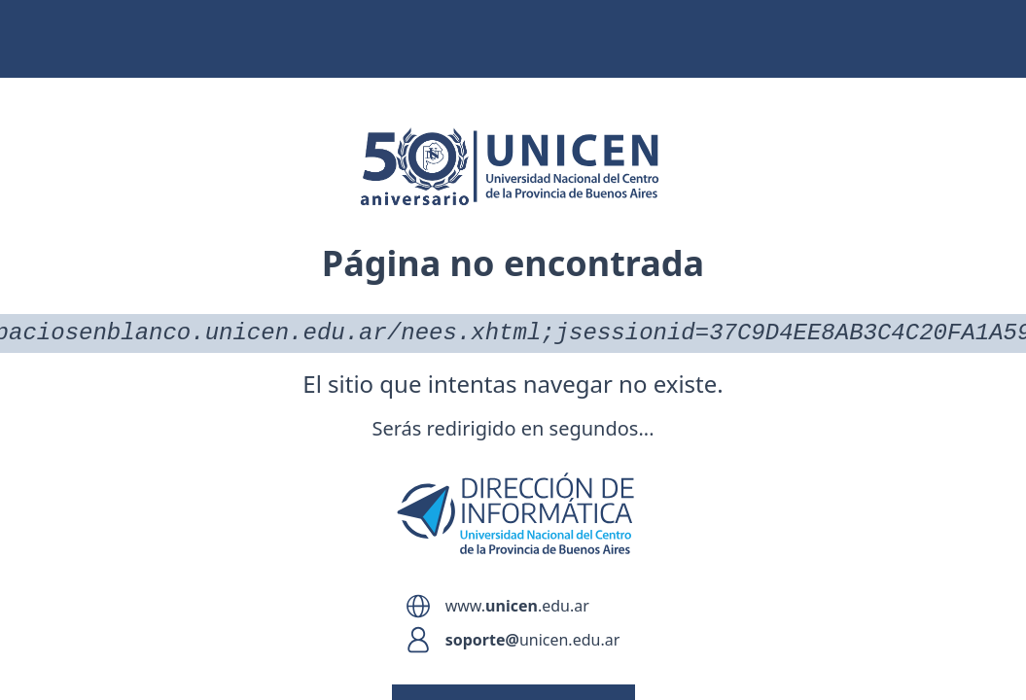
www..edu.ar (517, 605)
